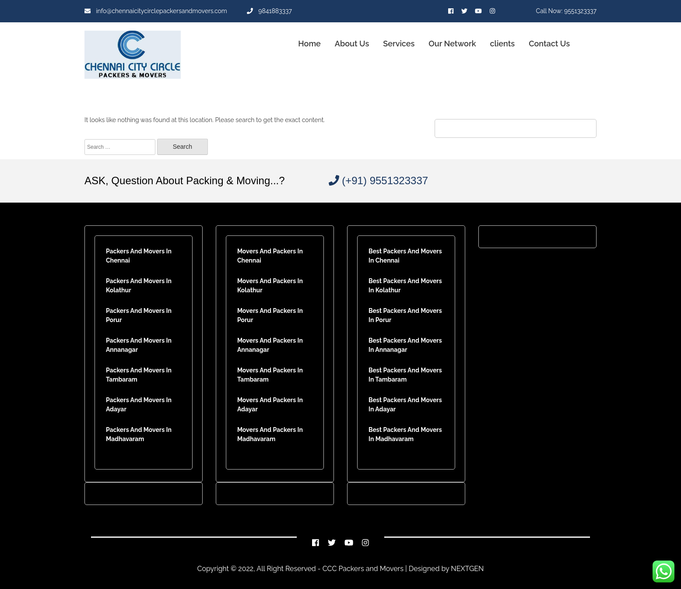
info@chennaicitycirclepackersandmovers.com (155, 10)
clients (502, 43)
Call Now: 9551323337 (566, 10)
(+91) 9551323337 (378, 180)
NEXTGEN (466, 568)
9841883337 (269, 10)
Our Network (452, 43)
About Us (352, 43)
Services (398, 43)
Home (309, 43)
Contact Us (549, 43)
